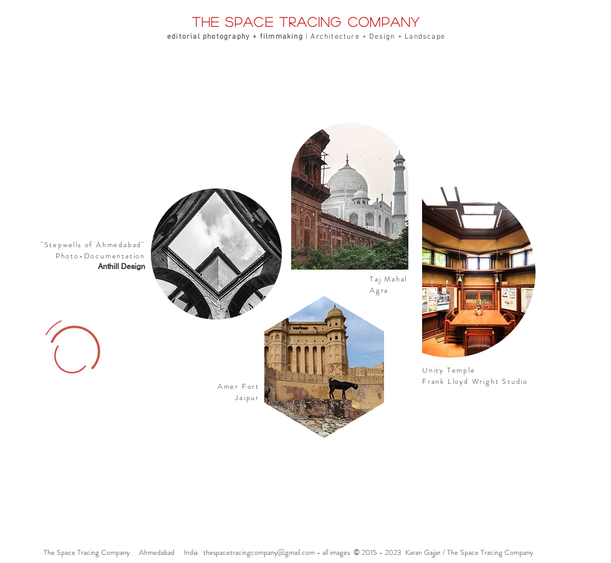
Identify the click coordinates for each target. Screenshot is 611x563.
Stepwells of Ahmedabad (93, 244)
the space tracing (270, 21)
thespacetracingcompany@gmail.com (259, 552)
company (384, 21)
